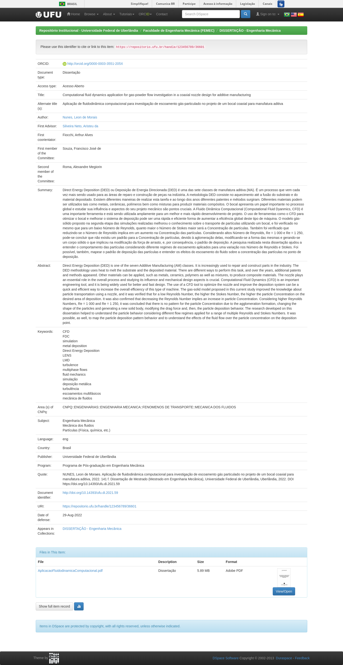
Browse (91, 14)
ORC (145, 14)
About (109, 14)
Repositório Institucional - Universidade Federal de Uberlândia (88, 30)
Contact (161, 14)
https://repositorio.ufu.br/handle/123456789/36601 (99, 506)
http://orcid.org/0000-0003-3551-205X (95, 64)
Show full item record (54, 606)
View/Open (284, 591)
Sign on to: (268, 14)
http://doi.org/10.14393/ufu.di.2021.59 (90, 493)
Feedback (302, 658)
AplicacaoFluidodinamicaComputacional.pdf (70, 571)
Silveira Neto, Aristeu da (80, 126)
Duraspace (284, 658)
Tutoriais (126, 14)
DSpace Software (226, 658)
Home (73, 14)
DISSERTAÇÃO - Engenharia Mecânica (250, 30)
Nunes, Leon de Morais (80, 117)
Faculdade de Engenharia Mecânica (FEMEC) (178, 30)
